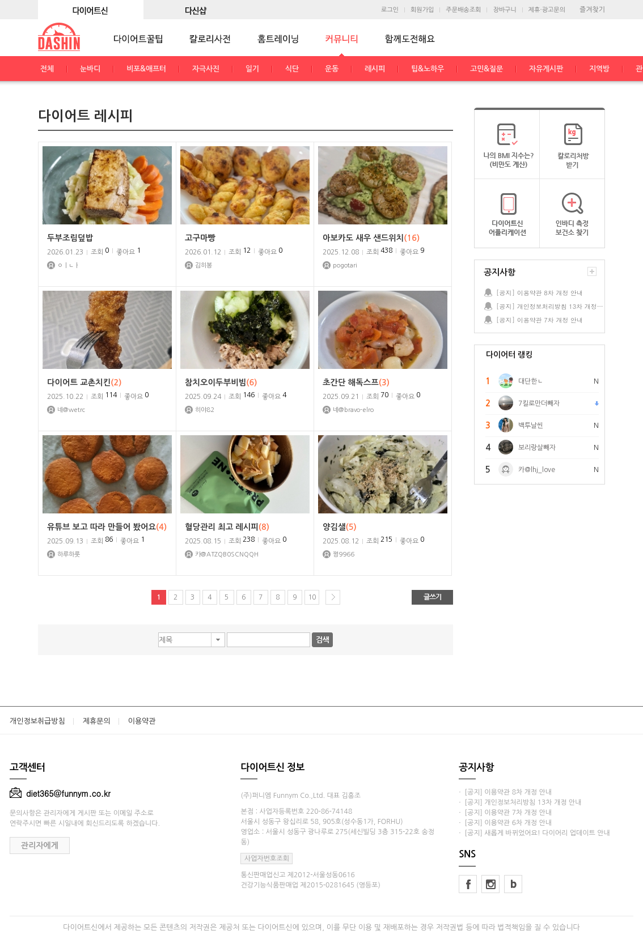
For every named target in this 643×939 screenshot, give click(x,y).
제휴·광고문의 (546, 10)
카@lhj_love (536, 469)
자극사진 (205, 69)
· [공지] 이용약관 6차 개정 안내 (505, 822)
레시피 (375, 69)
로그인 (390, 10)
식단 (292, 69)
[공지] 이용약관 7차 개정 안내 (539, 320)
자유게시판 (546, 69)
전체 (47, 69)
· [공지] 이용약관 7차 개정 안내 (505, 812)
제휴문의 (97, 721)
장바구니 (504, 10)
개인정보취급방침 (37, 721)
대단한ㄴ (530, 381)
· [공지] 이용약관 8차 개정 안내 (505, 792)
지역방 (599, 69)
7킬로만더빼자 (539, 403)
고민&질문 (486, 69)
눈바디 (90, 69)
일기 (252, 69)
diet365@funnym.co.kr (60, 793)
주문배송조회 (463, 10)
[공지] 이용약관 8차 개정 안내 (539, 292)
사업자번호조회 (266, 858)
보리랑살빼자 (537, 447)
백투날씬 (530, 425)
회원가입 (422, 10)
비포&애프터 (146, 69)
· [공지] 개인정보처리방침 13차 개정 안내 (520, 802)
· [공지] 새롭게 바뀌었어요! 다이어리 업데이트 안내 (534, 833)
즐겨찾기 (592, 9)
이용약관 (142, 721)
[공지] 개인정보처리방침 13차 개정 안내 (550, 306)
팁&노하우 (427, 69)
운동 (332, 69)
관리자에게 (39, 845)
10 (312, 597)
